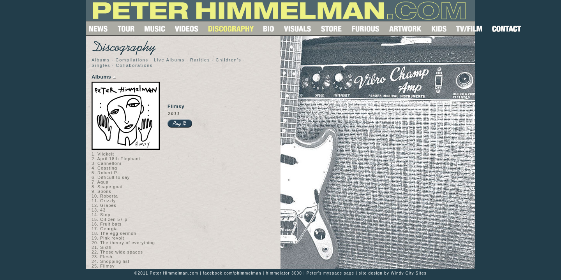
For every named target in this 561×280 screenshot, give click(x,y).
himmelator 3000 (284, 273)
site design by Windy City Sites (393, 273)
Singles (101, 65)
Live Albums (169, 60)
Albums (101, 60)
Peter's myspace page (331, 273)
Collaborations (134, 65)
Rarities (200, 60)
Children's (229, 60)
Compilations (131, 60)
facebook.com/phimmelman (232, 273)
